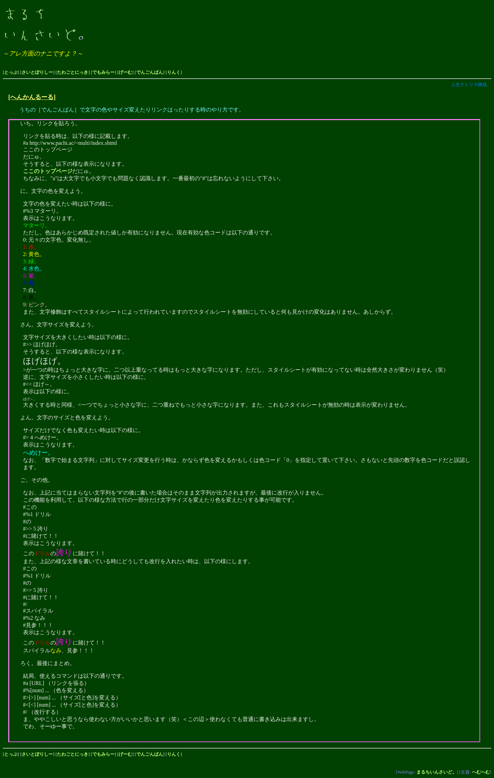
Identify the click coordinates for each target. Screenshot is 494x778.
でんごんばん (149, 72)
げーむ (125, 72)
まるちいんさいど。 (436, 772)
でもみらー (103, 72)
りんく (173, 72)
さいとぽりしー (37, 72)
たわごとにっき (72, 72)
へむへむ (481, 772)
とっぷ (10, 72)
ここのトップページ (47, 171)
